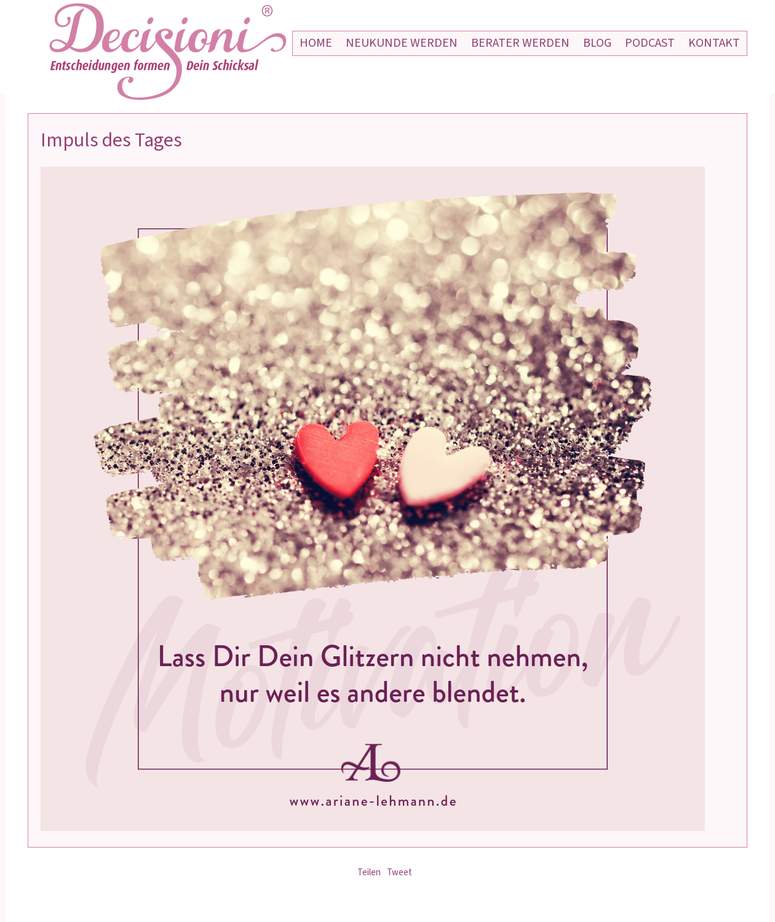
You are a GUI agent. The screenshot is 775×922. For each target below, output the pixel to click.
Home (316, 43)
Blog (597, 43)
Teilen (369, 872)
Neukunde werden (402, 43)
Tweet (399, 872)
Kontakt (714, 43)
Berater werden (520, 43)
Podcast (650, 43)
